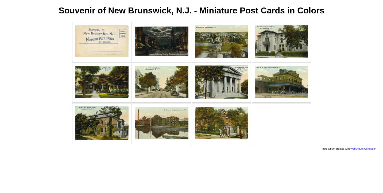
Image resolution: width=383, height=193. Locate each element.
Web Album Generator (363, 148)
